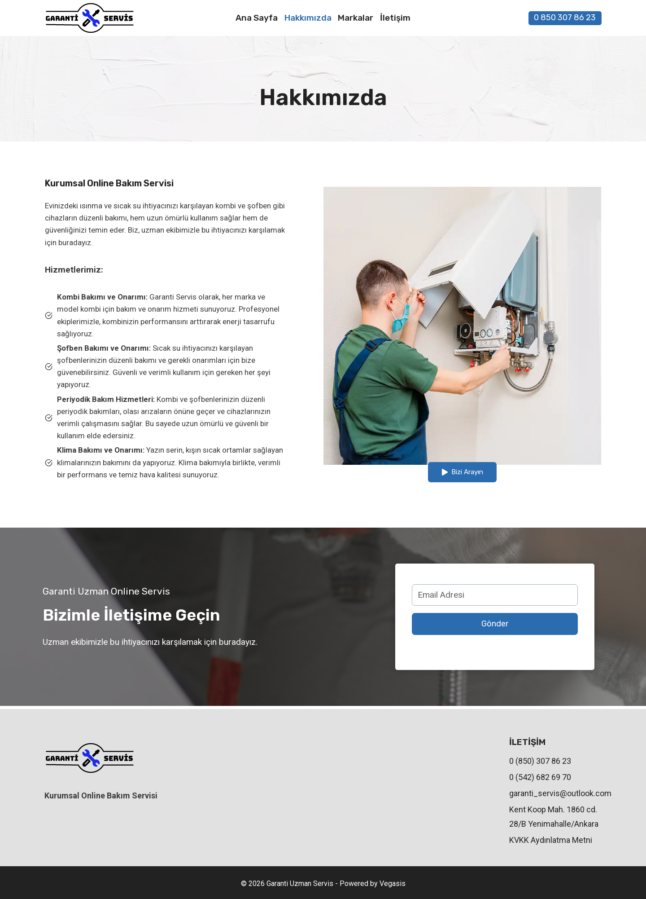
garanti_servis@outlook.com (555, 793)
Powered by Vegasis (373, 884)
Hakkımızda (308, 18)
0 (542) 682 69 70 (540, 777)
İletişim (395, 18)
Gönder (494, 625)
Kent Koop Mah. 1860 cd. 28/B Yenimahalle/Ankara (553, 816)
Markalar (355, 18)
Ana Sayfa (257, 18)
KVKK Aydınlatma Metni (550, 840)
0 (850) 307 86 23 (540, 761)
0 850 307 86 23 (565, 17)
